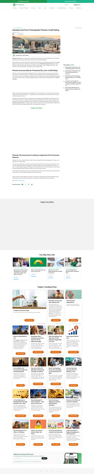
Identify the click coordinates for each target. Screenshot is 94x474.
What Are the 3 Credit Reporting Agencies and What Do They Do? (55, 271)
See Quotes (73, 385)
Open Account (38, 352)
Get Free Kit (38, 444)
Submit (44, 458)
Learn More (73, 320)
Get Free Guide (20, 415)
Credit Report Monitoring (20, 268)
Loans (45, 8)
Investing (33, 8)
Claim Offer (55, 320)
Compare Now (38, 415)
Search (66, 4)
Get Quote (20, 385)
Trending (71, 8)
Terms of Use (25, 461)
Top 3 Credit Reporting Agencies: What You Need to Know (72, 271)
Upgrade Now (56, 383)
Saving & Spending (61, 8)
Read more (16, 279)
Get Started (29, 320)
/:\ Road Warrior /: (21, 180)
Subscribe (76, 4)
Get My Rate (73, 444)
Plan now (56, 415)
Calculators (78, 8)
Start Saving (38, 383)
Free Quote (20, 444)
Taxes (39, 8)
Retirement (51, 8)
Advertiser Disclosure (41, 323)
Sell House (56, 444)
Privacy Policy (31, 461)
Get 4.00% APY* (56, 352)
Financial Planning (24, 8)
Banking (15, 8)
